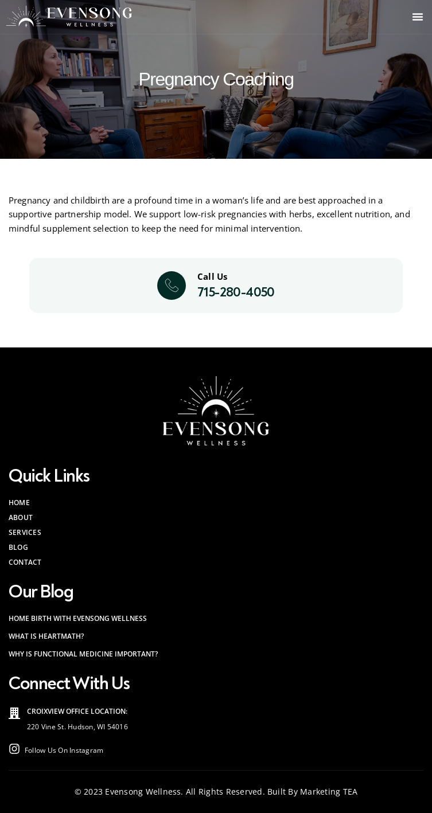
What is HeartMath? (46, 636)
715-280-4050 (236, 292)
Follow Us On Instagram (64, 750)
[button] (417, 16)
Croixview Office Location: (77, 711)
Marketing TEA (328, 791)
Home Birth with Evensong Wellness (78, 618)
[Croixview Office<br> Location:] (14, 713)
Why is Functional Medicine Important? (83, 654)
